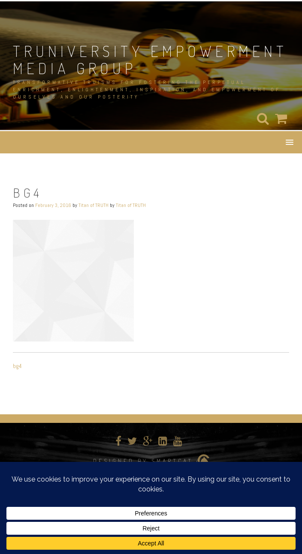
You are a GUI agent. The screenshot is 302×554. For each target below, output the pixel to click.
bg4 (17, 366)
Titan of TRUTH (94, 205)
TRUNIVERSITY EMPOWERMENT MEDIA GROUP (150, 59)
